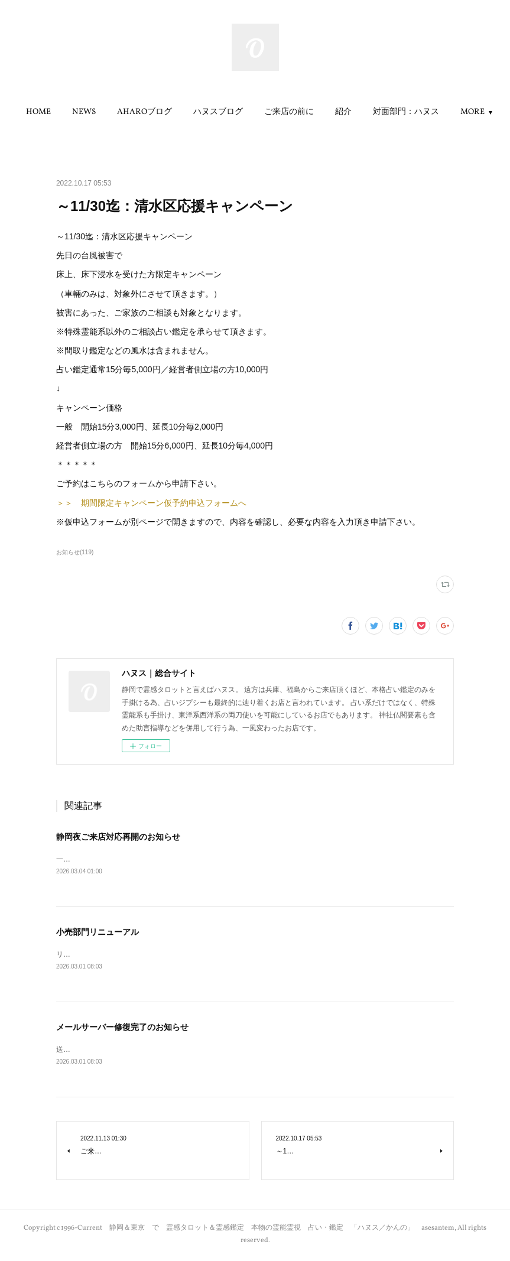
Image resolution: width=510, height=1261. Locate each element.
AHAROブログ (188, 112)
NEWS (127, 112)
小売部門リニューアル (97, 932)
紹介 (387, 112)
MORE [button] (429, 112)
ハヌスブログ (262, 112)
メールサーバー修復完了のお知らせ (122, 1028)
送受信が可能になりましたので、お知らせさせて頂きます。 (152, 1051)
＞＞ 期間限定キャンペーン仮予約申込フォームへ (151, 503)
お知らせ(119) (74, 552)
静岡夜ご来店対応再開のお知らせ (118, 836)
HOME (82, 112)
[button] (82, 112)
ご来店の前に (333, 112)
